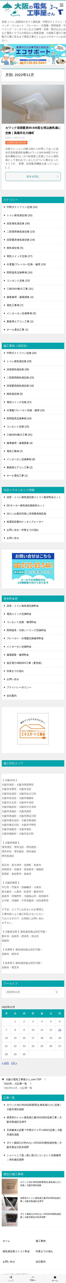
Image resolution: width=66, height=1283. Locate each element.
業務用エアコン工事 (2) (20, 321)
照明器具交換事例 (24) (19, 272)
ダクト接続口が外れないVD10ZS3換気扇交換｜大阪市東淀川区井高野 (40, 1215)
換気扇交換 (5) (15, 247)
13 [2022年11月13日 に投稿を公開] (59, 1029)
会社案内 (12, 695)
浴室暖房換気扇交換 (16, 142)
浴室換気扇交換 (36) (18, 223)
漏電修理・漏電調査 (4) (20, 297)
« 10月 (5, 1063)
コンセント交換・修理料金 (21, 622)
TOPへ (33, 1279)
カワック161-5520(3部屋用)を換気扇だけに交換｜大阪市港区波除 (40, 1184)
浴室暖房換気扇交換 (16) (21, 239)
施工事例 (41, 1240)
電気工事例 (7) (15, 305)
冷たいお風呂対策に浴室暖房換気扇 (26, 513)
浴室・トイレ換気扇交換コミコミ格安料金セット (34, 497)
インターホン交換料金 (19, 646)
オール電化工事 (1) (17, 329)
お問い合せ (13, 538)
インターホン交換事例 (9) (21, 313)
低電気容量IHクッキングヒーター (25, 521)
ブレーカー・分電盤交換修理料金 (25, 638)
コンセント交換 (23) (18, 280)
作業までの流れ (15, 671)
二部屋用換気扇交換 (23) (21, 231)
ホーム (6, 1240)
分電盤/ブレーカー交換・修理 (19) (26, 264)
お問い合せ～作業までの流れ (23, 529)
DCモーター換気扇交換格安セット (26, 505)
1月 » (14, 1063)
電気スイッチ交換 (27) (19, 256)
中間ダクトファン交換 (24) (22, 207)
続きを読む (43, 176)
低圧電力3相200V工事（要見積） (25, 662)
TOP (24, 1079)
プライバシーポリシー (19, 687)
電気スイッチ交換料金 (19, 613)
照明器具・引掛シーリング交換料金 (26, 630)
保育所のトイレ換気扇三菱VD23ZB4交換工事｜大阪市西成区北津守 (40, 1200)
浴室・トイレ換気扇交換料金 (23, 605)
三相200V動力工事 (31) (20, 288)
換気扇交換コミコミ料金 (16, 1251)
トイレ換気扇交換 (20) (19, 215)
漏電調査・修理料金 (18, 654)
